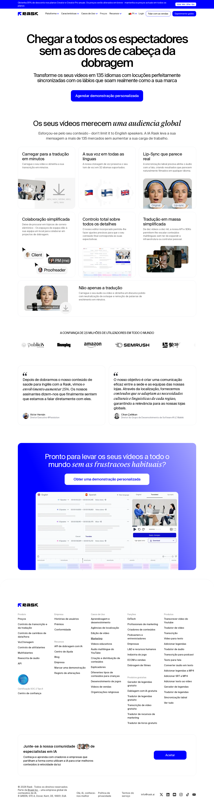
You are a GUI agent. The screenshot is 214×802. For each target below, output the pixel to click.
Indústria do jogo (137, 654)
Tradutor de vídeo (174, 627)
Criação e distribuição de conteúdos (106, 660)
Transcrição (171, 633)
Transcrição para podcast (179, 654)
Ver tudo (169, 702)
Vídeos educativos (101, 643)
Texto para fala (172, 660)
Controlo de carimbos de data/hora (32, 635)
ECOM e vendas (137, 660)
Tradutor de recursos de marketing (142, 716)
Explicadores (98, 667)
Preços (103, 13)
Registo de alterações (67, 673)
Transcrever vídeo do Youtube (176, 620)
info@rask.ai (148, 794)
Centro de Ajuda (63, 651)
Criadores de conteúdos (141, 629)
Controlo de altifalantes (31, 647)
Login (141, 13)
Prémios (59, 624)
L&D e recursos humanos (142, 649)
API (20, 663)
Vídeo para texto (173, 638)
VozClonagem (26, 642)
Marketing (96, 638)
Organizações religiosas (105, 692)
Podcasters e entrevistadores (137, 637)
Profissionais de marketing (143, 624)
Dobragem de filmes (139, 665)
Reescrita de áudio (29, 658)
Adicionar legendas (175, 643)
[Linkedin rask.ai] (168, 794)
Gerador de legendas (176, 686)
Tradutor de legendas (176, 692)
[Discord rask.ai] (174, 794)
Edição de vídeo (100, 633)
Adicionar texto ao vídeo (178, 681)
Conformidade (62, 629)
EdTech (132, 618)
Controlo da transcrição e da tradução (33, 626)
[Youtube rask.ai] (194, 794)
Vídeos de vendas (101, 686)
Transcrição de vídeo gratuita (140, 707)
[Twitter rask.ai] (161, 794)
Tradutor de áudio (174, 649)
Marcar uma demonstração (70, 667)
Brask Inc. (33, 790)
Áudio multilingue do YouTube (103, 651)
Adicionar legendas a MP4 (179, 670)
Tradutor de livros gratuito (142, 723)
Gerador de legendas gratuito (140, 684)
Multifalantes (25, 652)
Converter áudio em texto (178, 665)
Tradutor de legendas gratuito (140, 698)
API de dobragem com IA (68, 646)
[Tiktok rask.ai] (187, 794)
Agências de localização (105, 627)
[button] (52, 13)
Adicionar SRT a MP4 (176, 676)
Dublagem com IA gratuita (142, 691)
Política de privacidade (104, 794)
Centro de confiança (29, 693)
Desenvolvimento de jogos (106, 681)
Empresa (59, 662)
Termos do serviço (128, 794)
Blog (56, 657)
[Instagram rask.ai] (181, 794)
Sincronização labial (175, 697)
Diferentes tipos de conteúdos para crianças (105, 674)
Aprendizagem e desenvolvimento (100, 620)
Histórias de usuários (66, 618)
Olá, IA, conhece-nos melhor (86, 794)
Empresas (133, 643)
